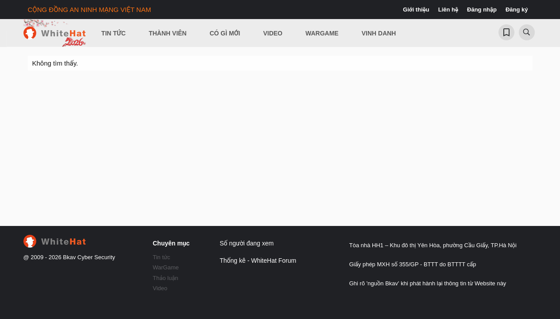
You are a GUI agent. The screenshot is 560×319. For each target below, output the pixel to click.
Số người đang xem (247, 243)
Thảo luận (165, 278)
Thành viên (168, 33)
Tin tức (161, 257)
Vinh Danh (379, 33)
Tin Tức (113, 33)
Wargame (322, 33)
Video (272, 33)
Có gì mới (224, 33)
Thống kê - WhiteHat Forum (258, 260)
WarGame (166, 267)
